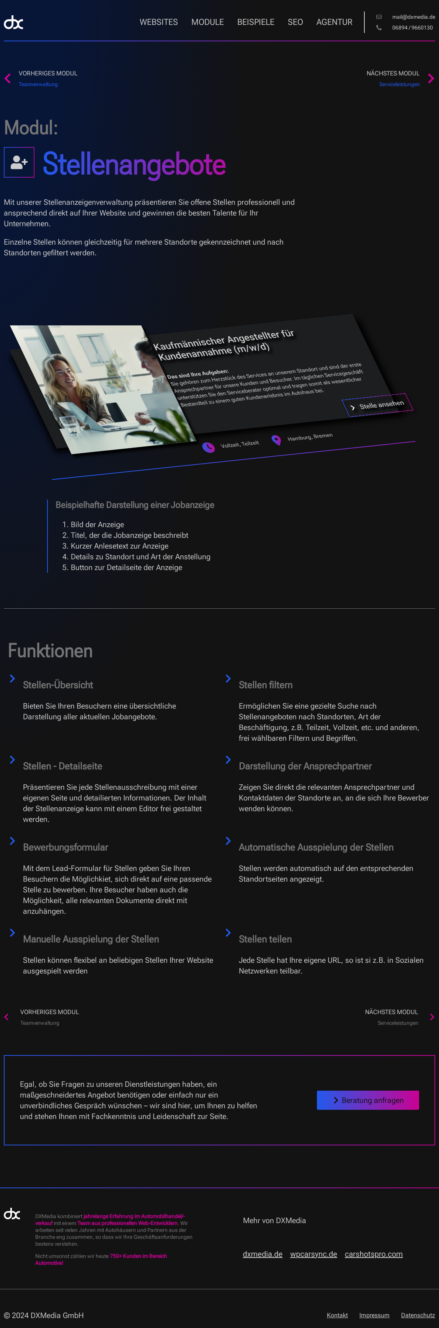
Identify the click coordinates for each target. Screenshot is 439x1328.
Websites (159, 22)
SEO (295, 22)
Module (207, 22)
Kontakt (337, 1315)
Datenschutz (418, 1315)
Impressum (374, 1315)
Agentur (335, 22)
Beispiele (255, 22)
